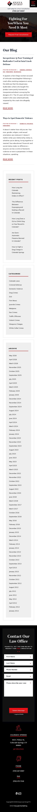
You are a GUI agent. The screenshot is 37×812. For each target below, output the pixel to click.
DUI (4, 71)
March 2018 (13, 501)
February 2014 (14, 544)
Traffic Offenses (15, 316)
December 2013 (15, 552)
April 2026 (13, 359)
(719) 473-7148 (18, 781)
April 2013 (13, 568)
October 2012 (14, 579)
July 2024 (12, 414)
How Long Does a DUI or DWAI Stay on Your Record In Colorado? (18, 223)
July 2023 (12, 454)
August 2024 (13, 410)
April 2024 (13, 422)
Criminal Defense (26, 69)
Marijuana (17, 71)
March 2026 (13, 363)
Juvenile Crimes (14, 304)
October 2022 (14, 481)
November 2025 (15, 367)
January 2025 (14, 395)
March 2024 (13, 426)
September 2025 (15, 375)
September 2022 (15, 485)
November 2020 (15, 493)
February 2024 (14, 430)
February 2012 (14, 607)
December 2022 (15, 473)
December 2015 (15, 528)
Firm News (9, 71)
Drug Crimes (13, 293)
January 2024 (14, 434)
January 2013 (14, 572)
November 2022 (15, 477)
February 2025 (14, 391)
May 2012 (13, 599)
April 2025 (13, 383)
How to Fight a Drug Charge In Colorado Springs (18, 249)
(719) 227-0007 (18, 11)
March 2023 (13, 469)
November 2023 (15, 442)
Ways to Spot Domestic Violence (18, 118)
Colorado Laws (14, 281)
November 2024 (15, 403)
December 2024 (15, 399)
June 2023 (13, 458)
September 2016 (15, 517)
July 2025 (12, 379)
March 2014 (13, 540)
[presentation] (19, 702)
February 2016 (14, 524)
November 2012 (15, 575)
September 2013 (15, 564)
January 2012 (14, 611)
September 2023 (15, 446)
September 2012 (15, 583)
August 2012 (13, 587)
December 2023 (15, 438)
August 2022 (13, 489)
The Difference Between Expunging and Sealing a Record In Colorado (18, 207)
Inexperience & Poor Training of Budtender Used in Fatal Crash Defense (18, 61)
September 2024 (15, 407)
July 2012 (12, 591)
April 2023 (13, 465)
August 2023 (13, 450)
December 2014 (15, 536)
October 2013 (14, 560)
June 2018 (13, 497)
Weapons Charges (16, 324)
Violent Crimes (14, 320)
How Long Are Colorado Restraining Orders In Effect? (18, 192)
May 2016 (13, 520)
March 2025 (13, 387)
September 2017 (15, 505)
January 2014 (14, 548)
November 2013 (15, 556)
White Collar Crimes (16, 328)
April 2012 (13, 603)
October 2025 (14, 371)
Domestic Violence (26, 123)
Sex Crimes (13, 312)
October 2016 (14, 513)
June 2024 (13, 418)
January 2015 (14, 532)
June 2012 (13, 595)
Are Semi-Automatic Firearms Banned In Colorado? (18, 237)
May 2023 (13, 462)
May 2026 (13, 356)
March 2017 (13, 509)
